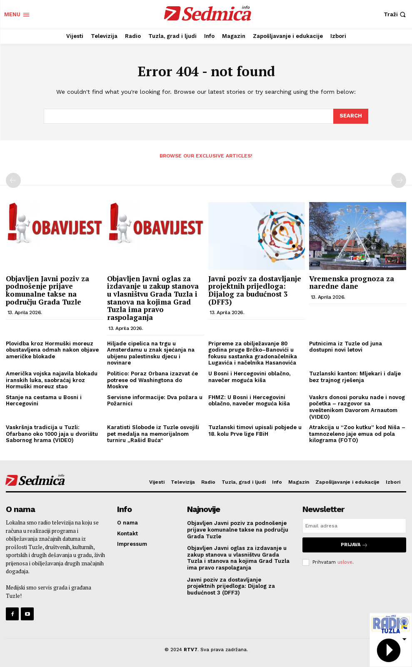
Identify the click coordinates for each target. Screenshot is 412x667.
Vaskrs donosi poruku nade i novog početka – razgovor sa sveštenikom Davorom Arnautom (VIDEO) (357, 407)
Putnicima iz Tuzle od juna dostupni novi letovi (345, 346)
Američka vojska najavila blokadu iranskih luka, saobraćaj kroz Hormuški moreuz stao (51, 380)
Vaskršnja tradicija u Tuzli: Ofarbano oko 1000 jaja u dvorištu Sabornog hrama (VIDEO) (52, 433)
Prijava (354, 545)
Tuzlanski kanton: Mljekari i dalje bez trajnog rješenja (355, 376)
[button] (396, 14)
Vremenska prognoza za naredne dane (351, 282)
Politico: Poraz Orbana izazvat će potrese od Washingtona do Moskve (152, 380)
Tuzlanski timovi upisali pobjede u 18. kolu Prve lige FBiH (255, 430)
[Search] (350, 116)
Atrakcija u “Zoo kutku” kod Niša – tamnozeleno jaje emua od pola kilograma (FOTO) (357, 433)
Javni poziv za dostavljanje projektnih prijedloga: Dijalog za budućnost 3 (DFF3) (254, 289)
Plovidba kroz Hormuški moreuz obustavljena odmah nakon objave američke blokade (52, 350)
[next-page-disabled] (398, 180)
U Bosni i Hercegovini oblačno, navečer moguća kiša (249, 376)
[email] (354, 525)
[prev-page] (13, 180)
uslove (344, 562)
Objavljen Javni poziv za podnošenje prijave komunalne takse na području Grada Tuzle (47, 289)
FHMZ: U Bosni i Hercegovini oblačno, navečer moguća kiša (249, 400)
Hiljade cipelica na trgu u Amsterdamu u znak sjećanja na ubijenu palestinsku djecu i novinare (151, 353)
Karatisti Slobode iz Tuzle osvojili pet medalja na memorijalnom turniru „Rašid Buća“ (153, 433)
